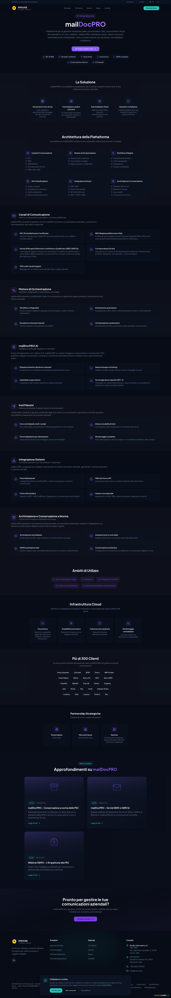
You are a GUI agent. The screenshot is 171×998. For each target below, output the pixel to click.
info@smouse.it (136, 971)
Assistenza (130, 2)
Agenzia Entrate (56, 945)
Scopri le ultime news (85, 49)
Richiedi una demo (85, 919)
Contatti (141, 2)
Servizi (89, 8)
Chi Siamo (78, 8)
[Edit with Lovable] (160, 995)
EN (158, 2)
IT (153, 2)
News (98, 8)
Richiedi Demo (151, 8)
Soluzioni (67, 8)
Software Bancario (57, 954)
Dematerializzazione (58, 959)
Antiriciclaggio (56, 950)
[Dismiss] (168, 995)
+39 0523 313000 (137, 966)
